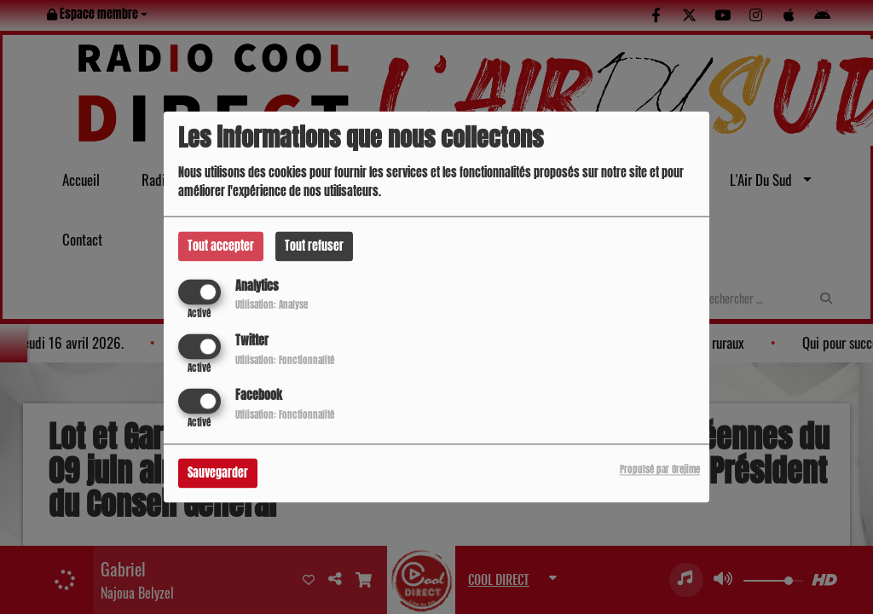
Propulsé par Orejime (660, 470)
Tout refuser (314, 246)
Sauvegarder (218, 474)
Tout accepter (221, 246)
